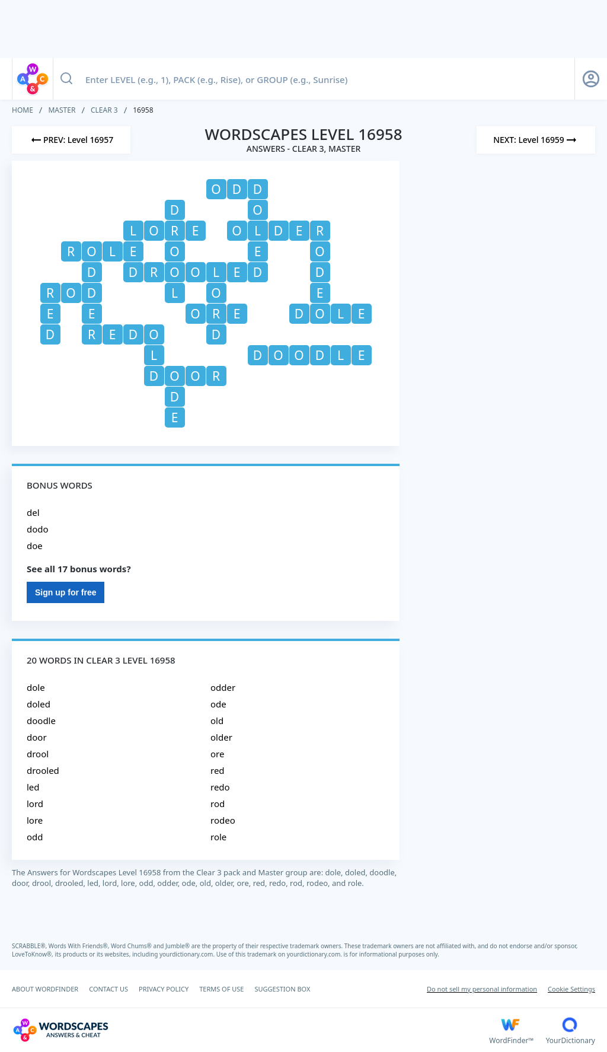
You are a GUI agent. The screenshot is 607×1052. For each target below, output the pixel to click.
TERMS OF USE (221, 988)
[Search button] (66, 79)
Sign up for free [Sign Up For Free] (65, 592)
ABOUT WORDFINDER (45, 988)
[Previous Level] (71, 140)
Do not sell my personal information (482, 988)
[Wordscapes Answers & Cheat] (250, 1030)
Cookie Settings (571, 988)
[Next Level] (536, 140)
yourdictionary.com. (187, 954)
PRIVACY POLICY (164, 988)
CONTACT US (108, 988)
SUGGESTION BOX (282, 988)
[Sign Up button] (591, 79)
